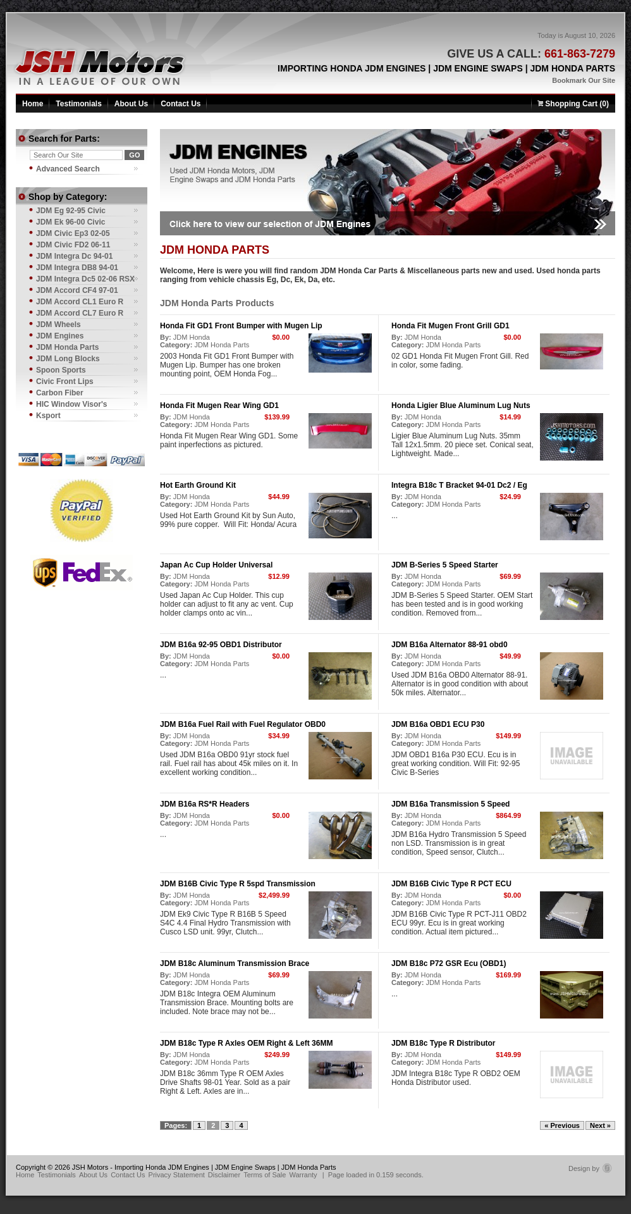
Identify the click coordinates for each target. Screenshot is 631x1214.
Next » (600, 1125)
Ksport (48, 415)
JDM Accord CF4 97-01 (77, 290)
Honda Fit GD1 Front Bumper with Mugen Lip (241, 325)
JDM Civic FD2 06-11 (73, 244)
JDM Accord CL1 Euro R (79, 301)
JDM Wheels (58, 324)
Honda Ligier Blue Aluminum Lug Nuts (460, 405)
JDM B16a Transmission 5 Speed (450, 804)
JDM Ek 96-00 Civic (70, 222)
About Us (131, 103)
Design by (590, 1168)
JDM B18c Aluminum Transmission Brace (234, 963)
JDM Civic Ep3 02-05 (73, 233)
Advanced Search (68, 168)
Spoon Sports (61, 370)
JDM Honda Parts (221, 345)
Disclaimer (224, 1175)
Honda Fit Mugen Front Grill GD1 (450, 325)
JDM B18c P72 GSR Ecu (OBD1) (448, 963)
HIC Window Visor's (71, 404)
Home (32, 103)
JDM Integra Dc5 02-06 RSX (85, 279)
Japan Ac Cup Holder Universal (216, 565)
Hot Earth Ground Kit (198, 485)
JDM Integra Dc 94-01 (74, 256)
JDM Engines (59, 335)
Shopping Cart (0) (573, 103)
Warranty (303, 1175)
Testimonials (78, 103)
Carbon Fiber (59, 392)
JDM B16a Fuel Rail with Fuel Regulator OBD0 (243, 724)
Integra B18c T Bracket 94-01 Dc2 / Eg (459, 485)
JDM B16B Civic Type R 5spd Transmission (238, 883)
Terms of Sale (264, 1175)
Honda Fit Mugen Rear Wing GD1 (219, 405)
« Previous (562, 1125)
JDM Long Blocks (68, 358)
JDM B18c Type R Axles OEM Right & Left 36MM (246, 1043)
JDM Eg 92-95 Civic (71, 210)
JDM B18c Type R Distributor (443, 1043)
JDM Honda (191, 337)
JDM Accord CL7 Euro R (79, 313)
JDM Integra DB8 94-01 (77, 267)
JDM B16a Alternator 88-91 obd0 (449, 644)
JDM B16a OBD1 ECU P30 (437, 724)
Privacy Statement (177, 1175)
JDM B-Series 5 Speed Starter (444, 565)
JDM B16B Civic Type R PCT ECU (451, 883)
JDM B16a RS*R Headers (204, 804)
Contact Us (180, 103)
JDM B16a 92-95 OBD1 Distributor (221, 644)
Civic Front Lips (65, 381)
